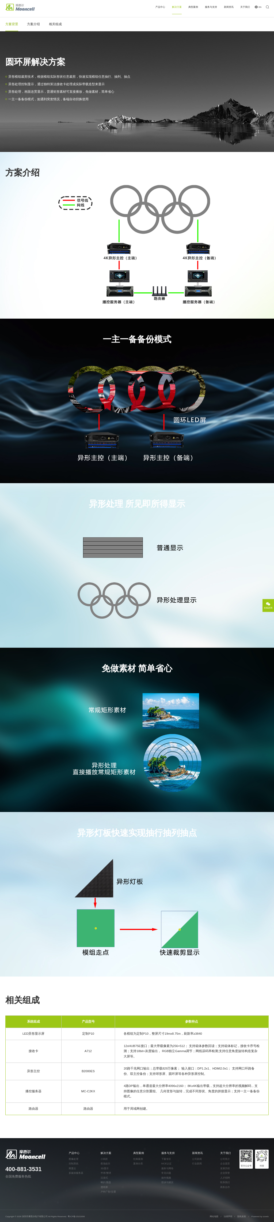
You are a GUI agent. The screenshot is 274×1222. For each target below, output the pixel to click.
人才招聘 (225, 1178)
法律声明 (228, 1216)
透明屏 (104, 1187)
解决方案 (177, 7)
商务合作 (225, 1187)
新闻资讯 (229, 7)
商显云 (72, 1168)
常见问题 (166, 1173)
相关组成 (55, 24)
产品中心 (160, 7)
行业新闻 (197, 1164)
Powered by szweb (260, 1216)
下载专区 (166, 1159)
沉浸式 (104, 1178)
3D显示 (104, 1168)
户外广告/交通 (108, 1192)
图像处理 (73, 1159)
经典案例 (138, 1159)
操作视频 (166, 1178)
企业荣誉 (225, 1173)
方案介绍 (33, 24)
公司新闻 (197, 1159)
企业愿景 (225, 1164)
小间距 (104, 1159)
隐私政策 (241, 1216)
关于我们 (245, 7)
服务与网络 (167, 1168)
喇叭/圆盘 (106, 1182)
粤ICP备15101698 (76, 1216)
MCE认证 (166, 1164)
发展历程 (225, 1168)
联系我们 (225, 1182)
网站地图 (214, 1216)
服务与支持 (211, 7)
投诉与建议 (167, 1182)
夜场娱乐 (105, 1164)
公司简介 (225, 1159)
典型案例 (193, 7)
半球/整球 (106, 1173)
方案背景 (11, 24)
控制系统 (73, 1164)
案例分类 (138, 1164)
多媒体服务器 (76, 1173)
